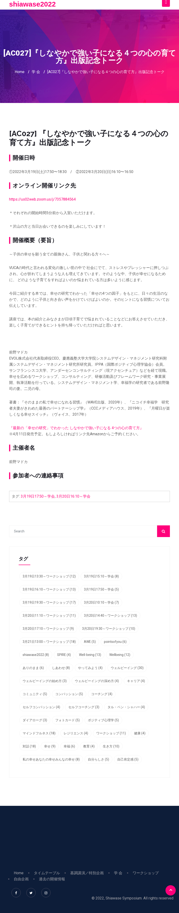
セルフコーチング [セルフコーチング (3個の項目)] (83, 707)
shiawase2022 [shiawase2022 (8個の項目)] (36, 655)
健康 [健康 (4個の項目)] (139, 733)
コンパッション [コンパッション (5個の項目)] (69, 694)
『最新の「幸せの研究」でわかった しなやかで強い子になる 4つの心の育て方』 (76, 428)
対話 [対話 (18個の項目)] (29, 746)
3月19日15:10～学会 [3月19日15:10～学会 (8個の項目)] (101, 576)
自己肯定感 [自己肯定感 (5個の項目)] (127, 759)
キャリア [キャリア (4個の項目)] (136, 681)
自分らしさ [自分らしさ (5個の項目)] (98, 759)
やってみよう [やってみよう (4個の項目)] (90, 668)
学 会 (36, 72)
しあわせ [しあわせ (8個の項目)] (61, 668)
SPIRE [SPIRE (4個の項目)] (64, 655)
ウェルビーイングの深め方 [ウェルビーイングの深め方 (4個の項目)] (97, 681)
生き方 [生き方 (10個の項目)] (111, 746)
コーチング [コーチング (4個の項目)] (101, 694)
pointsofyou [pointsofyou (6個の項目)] (115, 642)
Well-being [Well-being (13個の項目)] (90, 655)
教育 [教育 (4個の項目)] (89, 746)
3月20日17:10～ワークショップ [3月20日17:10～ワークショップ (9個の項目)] (48, 628)
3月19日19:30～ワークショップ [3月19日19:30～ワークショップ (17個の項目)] (49, 602)
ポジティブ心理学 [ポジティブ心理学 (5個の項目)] (103, 720)
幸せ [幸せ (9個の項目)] (49, 746)
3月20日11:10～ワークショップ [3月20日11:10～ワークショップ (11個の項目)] (49, 615)
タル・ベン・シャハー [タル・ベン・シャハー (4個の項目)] (126, 707)
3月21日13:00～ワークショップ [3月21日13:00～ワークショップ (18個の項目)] (49, 642)
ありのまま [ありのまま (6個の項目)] (33, 668)
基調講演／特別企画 (87, 873)
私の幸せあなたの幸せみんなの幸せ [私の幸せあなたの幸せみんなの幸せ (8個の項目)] (51, 759)
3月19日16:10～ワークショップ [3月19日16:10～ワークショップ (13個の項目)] (49, 589)
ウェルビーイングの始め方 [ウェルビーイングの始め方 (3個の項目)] (45, 681)
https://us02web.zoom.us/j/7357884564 (42, 199)
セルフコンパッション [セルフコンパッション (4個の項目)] (41, 707)
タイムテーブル (47, 873)
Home (19, 72)
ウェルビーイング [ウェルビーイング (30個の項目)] (127, 668)
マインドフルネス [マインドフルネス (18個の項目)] (39, 733)
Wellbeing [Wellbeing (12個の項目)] (119, 655)
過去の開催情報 (52, 879)
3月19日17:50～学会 (38, 496)
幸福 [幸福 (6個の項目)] (69, 746)
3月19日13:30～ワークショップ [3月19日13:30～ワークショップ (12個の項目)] (49, 576)
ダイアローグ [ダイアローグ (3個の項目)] (35, 720)
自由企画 (21, 879)
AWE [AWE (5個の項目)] (90, 642)
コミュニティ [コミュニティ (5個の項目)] (35, 694)
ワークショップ (146, 873)
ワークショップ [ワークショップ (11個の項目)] (111, 733)
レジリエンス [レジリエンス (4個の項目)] (76, 733)
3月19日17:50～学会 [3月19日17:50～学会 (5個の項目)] (101, 589)
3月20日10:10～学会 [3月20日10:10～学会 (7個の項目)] (101, 602)
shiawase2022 (32, 4)
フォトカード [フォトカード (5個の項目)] (67, 720)
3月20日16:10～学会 (73, 496)
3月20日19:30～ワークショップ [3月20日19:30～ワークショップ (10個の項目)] (108, 628)
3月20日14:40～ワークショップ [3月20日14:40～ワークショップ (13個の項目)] (110, 615)
